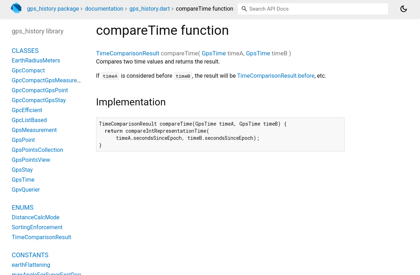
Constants (30, 255)
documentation (104, 8)
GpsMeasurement (34, 130)
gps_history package (53, 8)
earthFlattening (31, 265)
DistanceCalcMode (35, 217)
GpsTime (214, 53)
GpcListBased (29, 120)
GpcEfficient (27, 110)
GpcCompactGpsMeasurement (51, 80)
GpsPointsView (31, 159)
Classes (25, 50)
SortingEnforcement (37, 227)
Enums (22, 207)
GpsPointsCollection (37, 150)
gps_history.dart (149, 8)
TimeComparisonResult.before (275, 75)
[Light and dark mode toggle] (403, 9)
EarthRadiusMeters (36, 60)
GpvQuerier (26, 189)
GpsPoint (23, 140)
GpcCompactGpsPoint (40, 90)
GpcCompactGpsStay (39, 100)
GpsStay (22, 169)
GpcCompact (28, 70)
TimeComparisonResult (127, 53)
